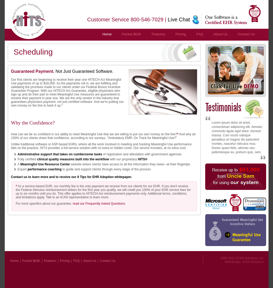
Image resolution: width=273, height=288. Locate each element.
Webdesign (233, 262)
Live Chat (179, 19)
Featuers (50, 261)
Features (158, 34)
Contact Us (246, 34)
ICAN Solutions (253, 262)
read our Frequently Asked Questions (99, 203)
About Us (220, 34)
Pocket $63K (131, 34)
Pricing (180, 34)
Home (107, 34)
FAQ (199, 34)
